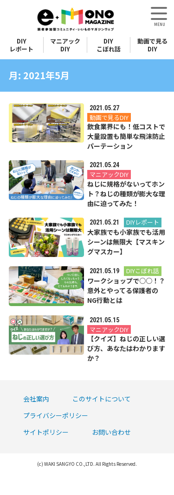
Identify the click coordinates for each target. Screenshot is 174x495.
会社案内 (36, 398)
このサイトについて (101, 398)
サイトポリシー (46, 432)
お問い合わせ (111, 432)
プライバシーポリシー (55, 415)
